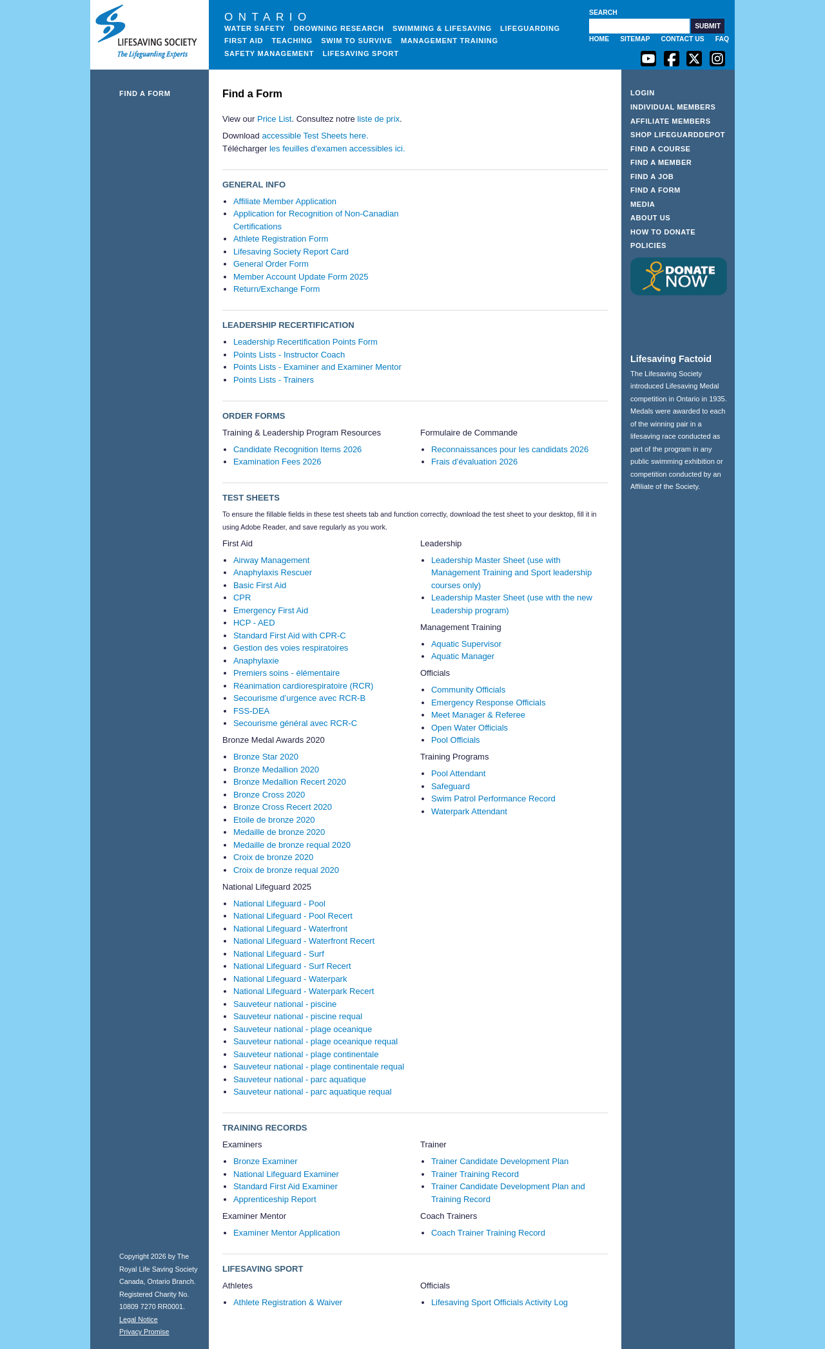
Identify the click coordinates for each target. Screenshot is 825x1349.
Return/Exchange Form (276, 289)
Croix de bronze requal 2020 (286, 870)
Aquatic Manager (462, 656)
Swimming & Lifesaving (442, 28)
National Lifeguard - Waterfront (290, 928)
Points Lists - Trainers (273, 380)
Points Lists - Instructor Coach (289, 354)
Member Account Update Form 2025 (301, 277)
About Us (650, 218)
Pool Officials (455, 740)
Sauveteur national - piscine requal (297, 1016)
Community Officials (468, 689)
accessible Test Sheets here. (315, 135)
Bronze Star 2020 (265, 756)
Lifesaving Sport (361, 53)
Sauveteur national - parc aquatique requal (312, 1091)
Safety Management (269, 53)
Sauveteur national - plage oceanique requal (315, 1041)
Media (642, 204)
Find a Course (660, 149)
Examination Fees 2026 (277, 461)
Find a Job (652, 176)
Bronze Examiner (265, 1161)
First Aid (243, 40)
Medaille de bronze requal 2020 (292, 845)
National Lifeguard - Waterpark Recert (303, 991)
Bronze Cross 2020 (269, 794)
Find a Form (145, 93)
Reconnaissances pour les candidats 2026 (509, 449)
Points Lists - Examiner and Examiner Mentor (317, 367)
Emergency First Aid (270, 610)
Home (599, 39)
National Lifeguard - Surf (278, 954)
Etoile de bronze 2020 (274, 820)
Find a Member (661, 162)
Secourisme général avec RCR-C (295, 723)
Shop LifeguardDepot (677, 135)
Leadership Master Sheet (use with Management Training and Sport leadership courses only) (511, 572)
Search (603, 12)
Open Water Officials (469, 727)
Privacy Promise (144, 1331)
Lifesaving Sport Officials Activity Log (499, 1302)
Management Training (449, 40)
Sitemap (635, 39)
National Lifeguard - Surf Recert (292, 966)
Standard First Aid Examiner (285, 1186)
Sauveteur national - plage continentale (306, 1054)
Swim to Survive (357, 40)
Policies (648, 245)
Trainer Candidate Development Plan (499, 1161)
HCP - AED (254, 622)
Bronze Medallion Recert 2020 (289, 782)
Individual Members (673, 107)
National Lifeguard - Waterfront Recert (303, 941)
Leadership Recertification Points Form (305, 342)
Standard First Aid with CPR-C (289, 635)
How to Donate (662, 232)
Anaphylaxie (256, 660)
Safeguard (450, 786)
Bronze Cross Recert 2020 (282, 807)
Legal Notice (138, 1319)
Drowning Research (339, 28)
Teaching (292, 40)
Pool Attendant (458, 773)
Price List (274, 119)
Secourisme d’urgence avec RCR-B (299, 698)
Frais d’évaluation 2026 (474, 461)
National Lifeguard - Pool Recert (293, 916)
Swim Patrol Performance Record (493, 798)
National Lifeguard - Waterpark (290, 979)
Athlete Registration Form (280, 239)
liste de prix (378, 119)
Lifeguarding (530, 28)
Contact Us (682, 39)
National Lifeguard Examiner (286, 1174)
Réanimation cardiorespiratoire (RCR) (303, 686)
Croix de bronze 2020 (273, 857)
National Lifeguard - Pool (279, 903)
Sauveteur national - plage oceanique (302, 1029)
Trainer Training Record (475, 1174)
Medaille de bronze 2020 (279, 832)
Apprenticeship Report (274, 1199)
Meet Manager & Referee (478, 715)
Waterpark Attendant (469, 811)
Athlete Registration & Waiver (287, 1302)
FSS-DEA (251, 711)
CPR (242, 597)
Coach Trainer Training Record (488, 1233)
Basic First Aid (259, 585)
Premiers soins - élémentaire (286, 673)
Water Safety (254, 28)
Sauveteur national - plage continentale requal (318, 1066)
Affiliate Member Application (284, 201)
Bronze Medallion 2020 (276, 769)
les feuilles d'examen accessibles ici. (337, 148)
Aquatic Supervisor (466, 644)
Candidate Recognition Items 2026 (297, 449)
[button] (707, 26)
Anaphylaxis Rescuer (272, 572)
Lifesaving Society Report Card (291, 251)
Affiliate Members (670, 121)
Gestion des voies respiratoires (290, 648)
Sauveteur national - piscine (284, 1004)
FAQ (722, 39)
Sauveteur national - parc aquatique (299, 1079)
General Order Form (271, 264)
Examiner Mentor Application (286, 1233)
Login (642, 93)
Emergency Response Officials (488, 702)
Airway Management (271, 560)
